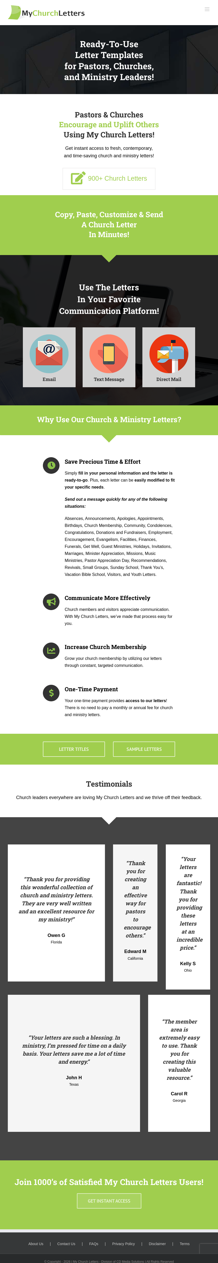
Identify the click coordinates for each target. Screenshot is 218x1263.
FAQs (93, 1242)
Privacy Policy (123, 1242)
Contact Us (66, 1242)
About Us (35, 1242)
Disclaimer (157, 1242)
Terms (185, 1242)
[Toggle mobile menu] (207, 9)
